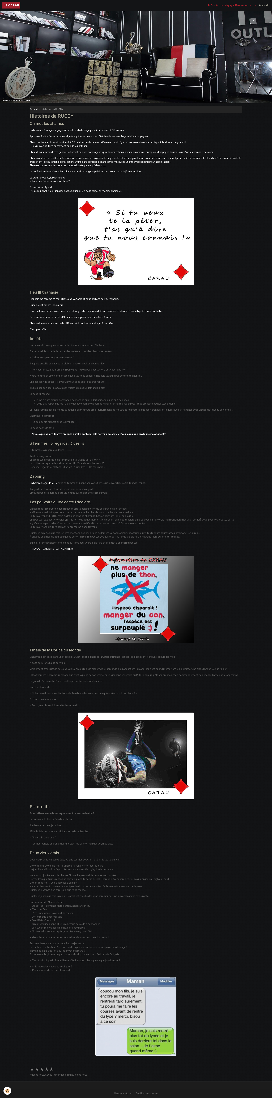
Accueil (263, 5)
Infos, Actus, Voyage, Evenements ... (231, 5)
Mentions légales (123, 1093)
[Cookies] (7, 1091)
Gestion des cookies (147, 1093)
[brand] (11, 5)
